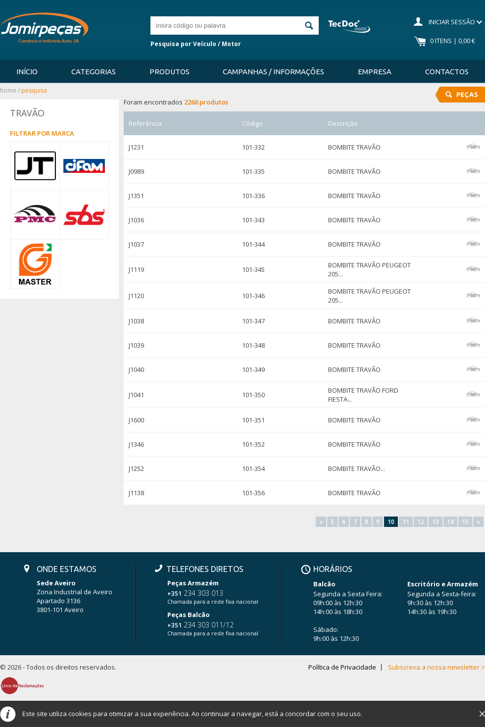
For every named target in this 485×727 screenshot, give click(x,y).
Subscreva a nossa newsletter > (436, 667)
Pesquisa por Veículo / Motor (195, 44)
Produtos (169, 71)
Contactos (447, 71)
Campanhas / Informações (273, 71)
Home (8, 90)
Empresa (374, 71)
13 (435, 522)
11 (405, 522)
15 (465, 522)
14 (450, 522)
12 (420, 522)
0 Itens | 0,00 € (452, 40)
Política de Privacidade (342, 667)
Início (27, 71)
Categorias (93, 71)
